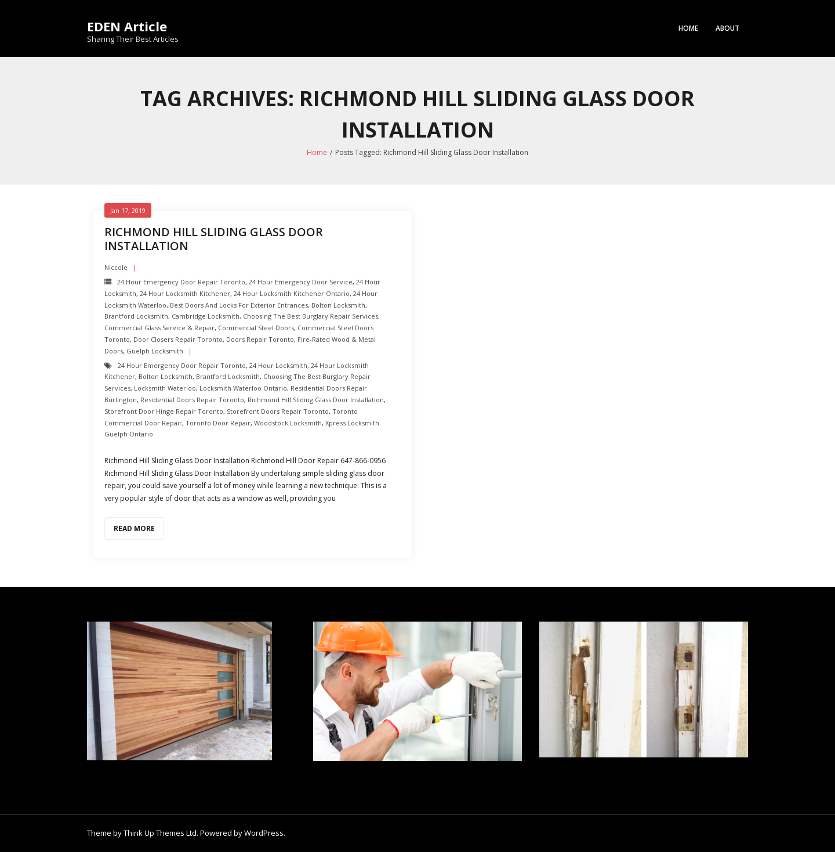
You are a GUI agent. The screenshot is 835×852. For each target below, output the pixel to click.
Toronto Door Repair (218, 422)
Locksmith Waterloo (165, 388)
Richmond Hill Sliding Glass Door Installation (213, 239)
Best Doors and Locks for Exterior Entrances (239, 305)
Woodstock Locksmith (288, 422)
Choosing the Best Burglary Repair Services (310, 316)
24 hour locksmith (278, 365)
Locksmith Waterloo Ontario (243, 388)
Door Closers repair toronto (178, 339)
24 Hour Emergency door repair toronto (181, 281)
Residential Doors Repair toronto (192, 399)
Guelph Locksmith (154, 350)
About (727, 28)
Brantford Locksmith (136, 316)
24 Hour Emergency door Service (301, 281)
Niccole (116, 267)
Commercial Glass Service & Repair (159, 327)
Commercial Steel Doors (256, 327)
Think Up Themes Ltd (160, 833)
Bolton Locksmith (338, 305)
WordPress (264, 833)
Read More (134, 528)
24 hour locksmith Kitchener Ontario (292, 293)
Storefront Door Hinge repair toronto (163, 411)
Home (688, 28)
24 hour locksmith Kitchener (185, 293)
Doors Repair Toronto (260, 339)
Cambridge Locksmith (205, 316)
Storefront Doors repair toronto (278, 411)
